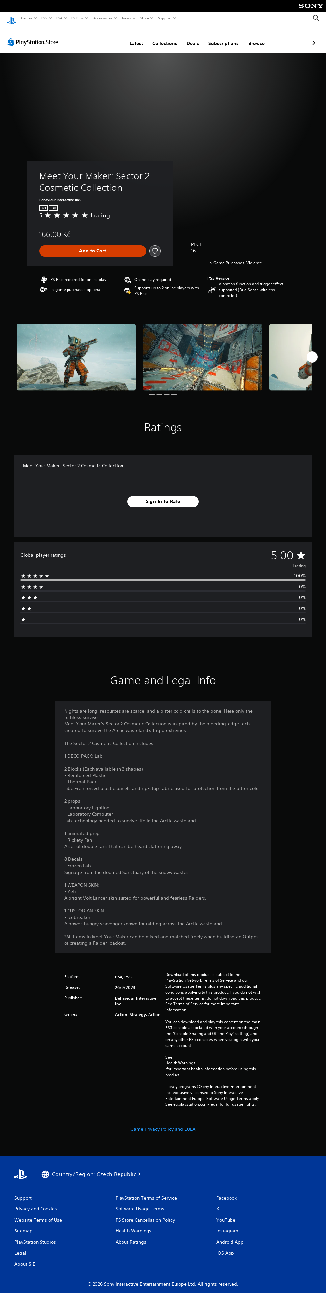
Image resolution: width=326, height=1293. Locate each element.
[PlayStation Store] (34, 36)
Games (26, 18)
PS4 (59, 18)
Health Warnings (180, 1056)
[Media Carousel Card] (76, 350)
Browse (221, 37)
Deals (158, 37)
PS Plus (77, 18)
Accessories (102, 18)
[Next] (312, 350)
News (126, 18)
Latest (101, 37)
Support (164, 18)
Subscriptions (189, 37)
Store (144, 18)
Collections (130, 37)
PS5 (44, 18)
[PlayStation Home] (11, 18)
